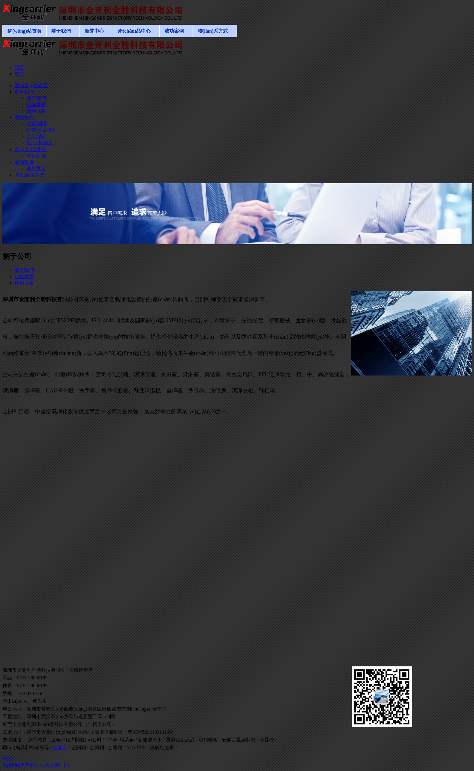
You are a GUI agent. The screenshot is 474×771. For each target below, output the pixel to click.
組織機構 (24, 276)
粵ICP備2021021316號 (151, 732)
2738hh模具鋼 (119, 739)
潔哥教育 (37, 739)
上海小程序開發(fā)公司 (76, 739)
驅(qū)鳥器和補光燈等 (25, 747)
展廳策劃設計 (180, 739)
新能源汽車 (150, 739)
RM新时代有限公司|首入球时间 (35, 765)
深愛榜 (266, 739)
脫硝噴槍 (208, 739)
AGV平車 (136, 747)
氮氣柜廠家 (162, 747)
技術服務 (24, 282)
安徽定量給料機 (239, 739)
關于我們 (24, 270)
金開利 (60, 747)
